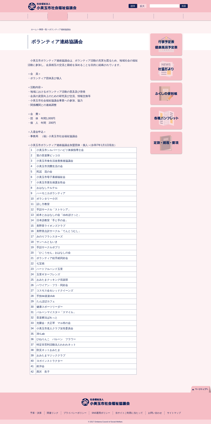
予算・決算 (36, 413)
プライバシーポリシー (75, 413)
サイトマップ (174, 413)
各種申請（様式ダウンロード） (133, 16)
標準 (133, 6)
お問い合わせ (155, 413)
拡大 (142, 6)
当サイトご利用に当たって (129, 413)
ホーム (38, 16)
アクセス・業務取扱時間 (168, 16)
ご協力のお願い (100, 16)
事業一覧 (58, 16)
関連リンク (52, 413)
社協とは (78, 16)
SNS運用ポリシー (101, 413)
